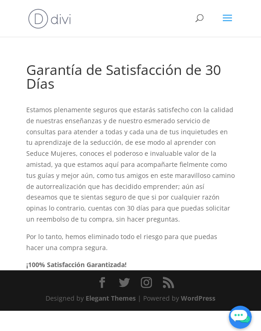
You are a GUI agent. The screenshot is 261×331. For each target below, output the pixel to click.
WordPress (198, 298)
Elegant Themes (111, 298)
